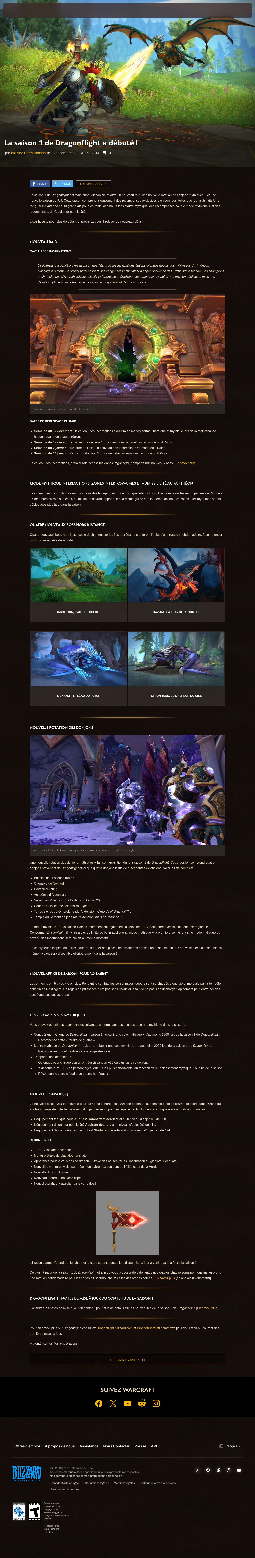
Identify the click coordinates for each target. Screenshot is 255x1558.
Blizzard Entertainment (28, 152)
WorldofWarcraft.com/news (156, 1328)
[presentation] (15, 10)
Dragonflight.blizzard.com (115, 1328)
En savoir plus (185, 463)
